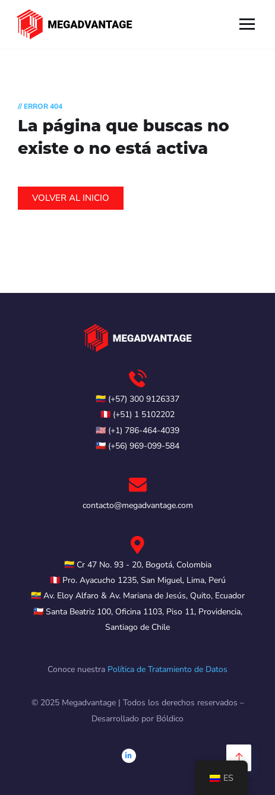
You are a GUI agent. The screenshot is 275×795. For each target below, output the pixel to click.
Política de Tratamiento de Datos (167, 669)
